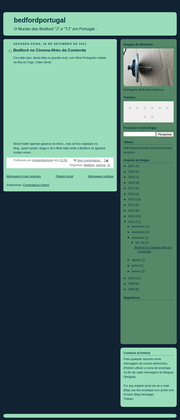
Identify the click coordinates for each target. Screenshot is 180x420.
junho (136, 265)
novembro (139, 232)
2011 (132, 221)
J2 (108, 165)
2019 (132, 177)
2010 (132, 278)
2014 (132, 205)
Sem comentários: (89, 160)
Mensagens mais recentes (23, 176)
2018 (132, 182)
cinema (100, 165)
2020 (132, 171)
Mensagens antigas (101, 176)
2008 (132, 289)
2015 (132, 199)
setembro (138, 237)
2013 (132, 210)
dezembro (139, 226)
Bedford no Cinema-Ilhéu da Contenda (49, 50)
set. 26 (140, 242)
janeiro (136, 271)
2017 (132, 188)
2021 (132, 166)
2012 (132, 216)
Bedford (89, 165)
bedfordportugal (40, 20)
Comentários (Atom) (36, 185)
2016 (132, 194)
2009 (132, 283)
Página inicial (64, 176)
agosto (136, 260)
